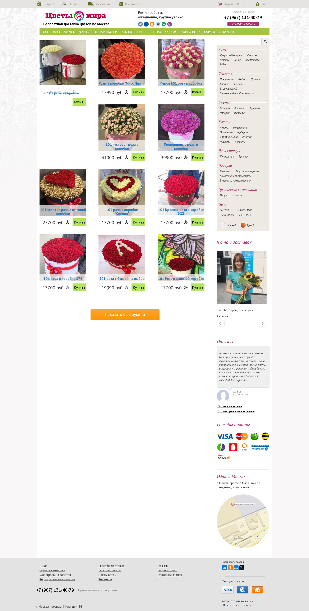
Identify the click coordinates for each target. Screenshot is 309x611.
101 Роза (155, 32)
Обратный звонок (170, 575)
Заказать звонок (243, 24)
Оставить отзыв (229, 406)
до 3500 (170, 32)
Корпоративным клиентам (57, 579)
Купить (79, 101)
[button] (221, 323)
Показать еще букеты (125, 314)
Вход (265, 4)
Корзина (231, 4)
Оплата (74, 4)
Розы (45, 32)
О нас (43, 566)
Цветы (56, 32)
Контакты (132, 4)
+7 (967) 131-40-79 (243, 17)
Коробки (69, 32)
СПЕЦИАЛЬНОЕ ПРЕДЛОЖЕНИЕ (113, 32)
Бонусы (48, 4)
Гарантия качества (52, 570)
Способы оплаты (109, 570)
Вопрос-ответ (167, 570)
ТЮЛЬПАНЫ (187, 32)
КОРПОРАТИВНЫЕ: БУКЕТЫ (216, 32)
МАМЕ (141, 32)
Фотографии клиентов (55, 575)
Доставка (103, 4)
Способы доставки (111, 566)
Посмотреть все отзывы (236, 411)
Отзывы (163, 566)
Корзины (84, 32)
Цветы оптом (107, 575)
